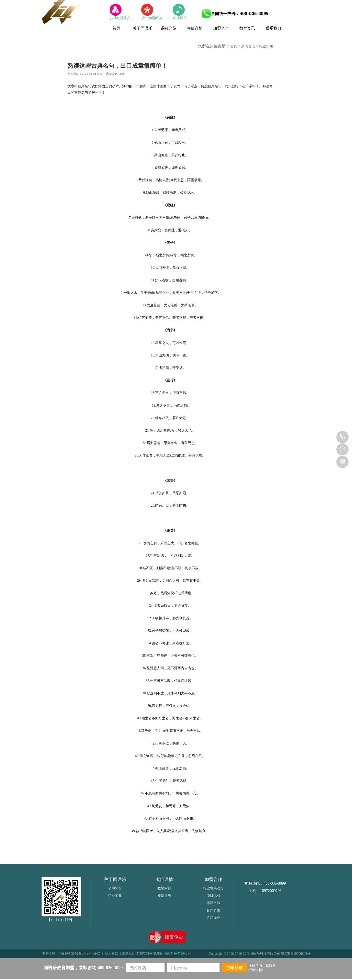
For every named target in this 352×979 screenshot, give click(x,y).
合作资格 (213, 910)
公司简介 (115, 888)
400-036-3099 (342, 437)
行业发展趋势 (213, 888)
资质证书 (164, 895)
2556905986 (342, 449)
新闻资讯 (248, 46)
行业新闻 (266, 46)
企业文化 (115, 895)
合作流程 (213, 917)
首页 (233, 46)
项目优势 (213, 895)
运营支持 (213, 903)
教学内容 (164, 888)
